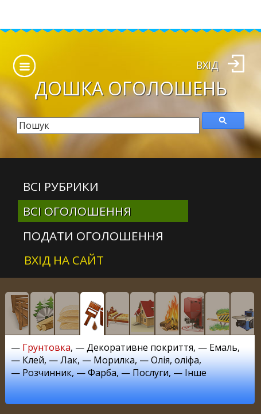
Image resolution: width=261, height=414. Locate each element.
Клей (33, 360)
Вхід (207, 65)
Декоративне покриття (140, 347)
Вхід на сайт (64, 260)
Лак (68, 360)
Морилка (114, 360)
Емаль (223, 347)
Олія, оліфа (175, 360)
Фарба (102, 372)
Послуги (151, 372)
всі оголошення (77, 211)
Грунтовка (46, 347)
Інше (196, 372)
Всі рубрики (61, 186)
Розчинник (47, 372)
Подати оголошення (93, 236)
